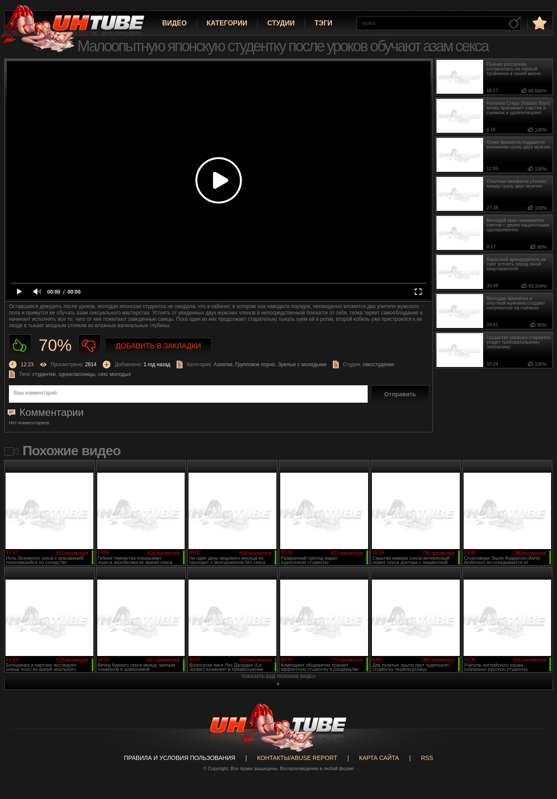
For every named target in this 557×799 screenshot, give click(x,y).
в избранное (538, 23)
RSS (427, 757)
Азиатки (223, 364)
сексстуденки (378, 364)
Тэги (323, 23)
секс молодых (114, 374)
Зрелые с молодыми (302, 364)
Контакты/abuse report (297, 757)
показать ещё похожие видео (278, 676)
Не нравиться (89, 345)
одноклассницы (77, 374)
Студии (281, 23)
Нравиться (20, 345)
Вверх (538, 751)
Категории (227, 23)
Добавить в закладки (158, 346)
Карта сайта (379, 757)
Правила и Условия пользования (179, 757)
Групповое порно (255, 364)
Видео (174, 23)
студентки (44, 374)
